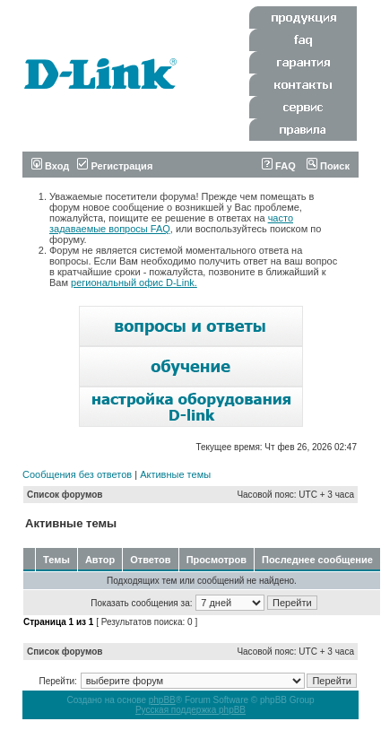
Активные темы (175, 474)
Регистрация (114, 166)
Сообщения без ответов (77, 474)
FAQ (279, 166)
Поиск (328, 166)
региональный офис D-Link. (134, 282)
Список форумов (65, 495)
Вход (50, 166)
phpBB (162, 700)
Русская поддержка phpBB (190, 710)
